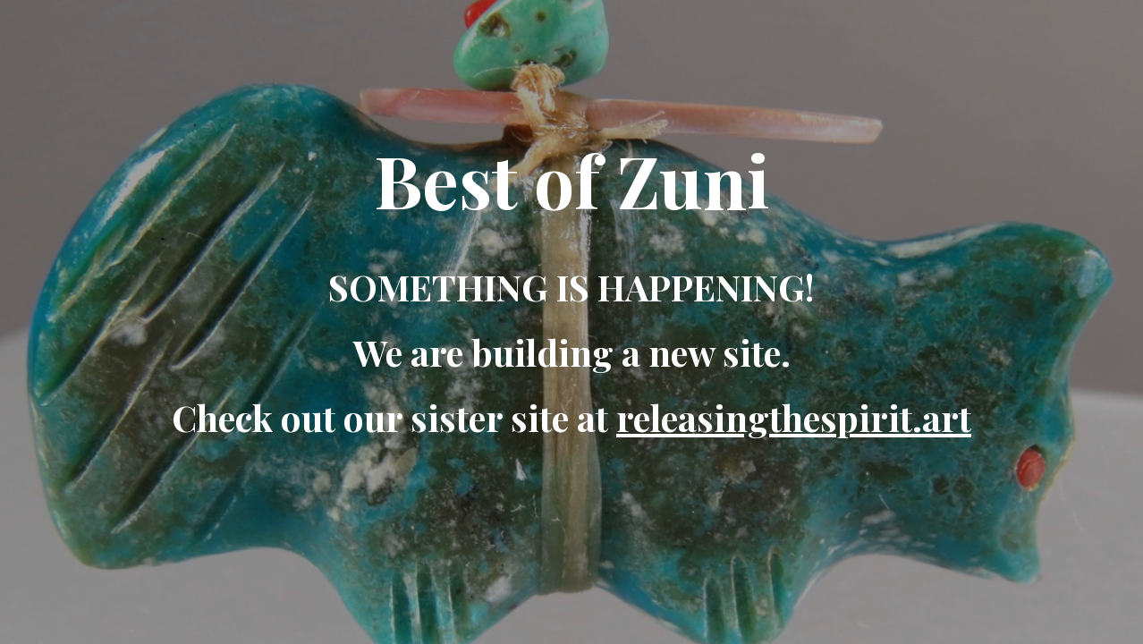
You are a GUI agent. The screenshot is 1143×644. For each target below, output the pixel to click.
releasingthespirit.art (793, 417)
